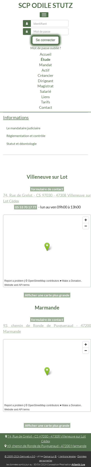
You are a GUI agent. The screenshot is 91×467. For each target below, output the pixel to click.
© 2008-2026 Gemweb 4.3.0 (20, 456)
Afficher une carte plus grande (47, 295)
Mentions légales (67, 456)
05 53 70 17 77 (25, 207)
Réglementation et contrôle (25, 136)
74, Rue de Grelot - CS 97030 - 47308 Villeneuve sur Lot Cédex (45, 438)
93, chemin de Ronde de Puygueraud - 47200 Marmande (45, 446)
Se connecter (45, 40)
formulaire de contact (47, 189)
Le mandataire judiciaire (23, 128)
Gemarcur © (50, 456)
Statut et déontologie (21, 143)
